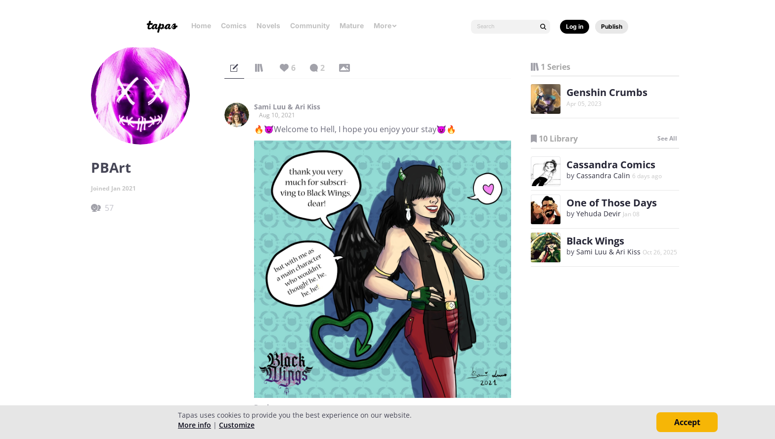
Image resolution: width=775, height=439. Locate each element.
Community (310, 25)
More (385, 25)
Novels (268, 25)
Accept (687, 422)
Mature (352, 25)
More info (194, 425)
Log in (574, 26)
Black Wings (595, 240)
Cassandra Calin (603, 175)
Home (201, 25)
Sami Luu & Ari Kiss (287, 106)
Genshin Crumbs (606, 92)
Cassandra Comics (610, 164)
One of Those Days (611, 202)
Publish (611, 26)
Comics (234, 25)
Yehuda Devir (598, 213)
